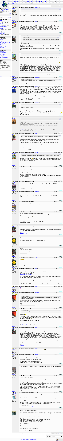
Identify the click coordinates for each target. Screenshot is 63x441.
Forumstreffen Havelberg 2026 (5, 42)
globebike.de (2, 51)
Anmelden (58, 1)
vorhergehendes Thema (16, 432)
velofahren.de (2, 55)
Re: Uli (36, 133)
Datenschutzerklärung (26, 439)
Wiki (45, 1)
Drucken (60, 20)
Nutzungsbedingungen (33, 439)
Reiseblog (22, 129)
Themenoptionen (16, 5)
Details (10, 13)
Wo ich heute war (23, 372)
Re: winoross (37, 191)
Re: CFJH (36, 257)
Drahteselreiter (2, 53)
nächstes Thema (34, 432)
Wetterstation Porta (23, 233)
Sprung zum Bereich (51, 435)
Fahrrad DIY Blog (23, 147)
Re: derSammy (37, 117)
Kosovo (2, 44)
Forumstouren (3, 47)
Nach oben (13, 20)
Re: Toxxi (36, 327)
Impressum (20, 439)
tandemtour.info (2, 56)
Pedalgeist (22, 74)
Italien (2, 39)
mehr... (10, 69)
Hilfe (42, 1)
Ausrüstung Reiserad (25, 3)
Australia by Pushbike (3, 52)
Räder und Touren (25, 324)
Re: (35, 181)
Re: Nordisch (37, 292)
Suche (37, 1)
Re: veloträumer (37, 7)
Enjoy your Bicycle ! (25, 406)
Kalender (24, 1)
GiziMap (2, 45)
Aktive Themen (30, 1)
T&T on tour (2, 58)
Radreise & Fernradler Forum (14, 3)
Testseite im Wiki (3, 46)
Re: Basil (36, 21)
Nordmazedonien (3, 43)
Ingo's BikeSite (2, 54)
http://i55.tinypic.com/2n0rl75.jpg (26, 274)
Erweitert (9, 17)
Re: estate (36, 152)
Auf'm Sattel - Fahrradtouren (4, 57)
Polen (2, 48)
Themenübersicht (26, 432)
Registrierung (17, 1)
